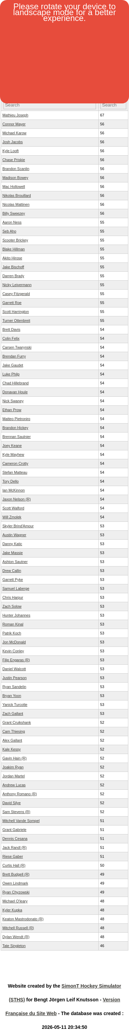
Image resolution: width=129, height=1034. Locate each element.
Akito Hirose (12, 258)
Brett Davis (11, 329)
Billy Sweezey (13, 213)
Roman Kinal (12, 624)
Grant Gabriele (14, 830)
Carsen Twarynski (17, 347)
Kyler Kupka (12, 910)
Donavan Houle (15, 392)
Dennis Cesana (15, 838)
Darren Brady (13, 276)
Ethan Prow (11, 410)
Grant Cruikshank (16, 722)
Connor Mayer (14, 124)
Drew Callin (11, 571)
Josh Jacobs (12, 142)
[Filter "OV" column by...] (113, 105)
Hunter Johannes (16, 615)
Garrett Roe (12, 303)
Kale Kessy (11, 749)
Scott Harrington (15, 312)
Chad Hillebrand (15, 383)
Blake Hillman (13, 249)
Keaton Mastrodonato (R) (23, 919)
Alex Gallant (12, 740)
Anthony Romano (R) (19, 794)
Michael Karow (14, 133)
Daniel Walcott (14, 669)
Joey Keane (12, 445)
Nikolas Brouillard (16, 195)
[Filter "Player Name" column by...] (49, 105)
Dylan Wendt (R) (16, 937)
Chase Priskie (13, 160)
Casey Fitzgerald (16, 294)
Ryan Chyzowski (16, 892)
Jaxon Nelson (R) (16, 499)
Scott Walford (13, 508)
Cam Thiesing (13, 731)
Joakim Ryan (13, 767)
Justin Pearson (14, 678)
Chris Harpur (12, 597)
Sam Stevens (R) (16, 812)
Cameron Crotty (15, 463)
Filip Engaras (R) (16, 660)
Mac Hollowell (13, 186)
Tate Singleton (14, 946)
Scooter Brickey (15, 240)
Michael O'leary (15, 901)
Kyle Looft (10, 151)
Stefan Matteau (14, 472)
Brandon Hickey (15, 428)
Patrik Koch (11, 633)
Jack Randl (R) (14, 847)
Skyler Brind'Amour (18, 526)
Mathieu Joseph (15, 115)
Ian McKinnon (13, 490)
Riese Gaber (12, 856)
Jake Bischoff (13, 267)
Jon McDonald (14, 642)
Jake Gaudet (12, 365)
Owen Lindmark (15, 883)
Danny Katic (12, 544)
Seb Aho (9, 231)
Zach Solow (12, 606)
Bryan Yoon (11, 696)
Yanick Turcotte (15, 705)
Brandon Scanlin (15, 169)
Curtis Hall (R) (13, 865)
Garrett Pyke (12, 579)
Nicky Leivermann (17, 285)
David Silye (11, 803)
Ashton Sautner (15, 562)
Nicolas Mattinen (16, 204)
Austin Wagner (14, 535)
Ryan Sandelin (14, 687)
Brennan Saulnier (16, 437)
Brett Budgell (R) (16, 874)
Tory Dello (10, 481)
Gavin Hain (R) (14, 758)
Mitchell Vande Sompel (21, 821)
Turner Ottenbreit (16, 320)
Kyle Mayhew (13, 454)
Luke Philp (11, 374)
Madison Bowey (15, 178)
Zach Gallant (12, 713)
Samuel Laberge (15, 588)
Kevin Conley (13, 651)
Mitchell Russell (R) (18, 928)
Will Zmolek (11, 517)
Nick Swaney (13, 401)
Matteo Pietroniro (16, 419)
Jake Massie (12, 553)
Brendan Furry (14, 356)
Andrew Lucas (14, 785)
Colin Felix (11, 338)
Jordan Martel (13, 776)
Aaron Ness (12, 222)
